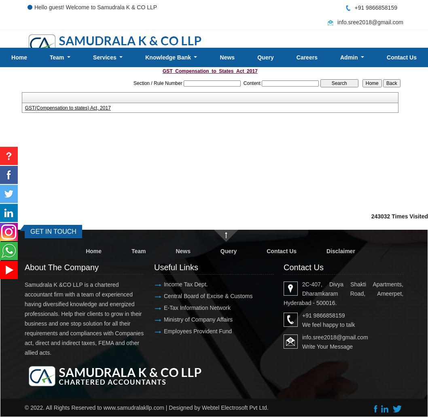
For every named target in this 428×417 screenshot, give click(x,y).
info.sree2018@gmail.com (370, 22)
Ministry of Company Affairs (198, 319)
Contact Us (282, 251)
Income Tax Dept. (186, 284)
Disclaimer (340, 251)
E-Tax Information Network (197, 308)
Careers (307, 57)
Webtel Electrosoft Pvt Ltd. (235, 407)
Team (138, 251)
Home (19, 57)
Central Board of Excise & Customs (208, 296)
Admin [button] (349, 57)
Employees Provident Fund (198, 331)
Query (265, 57)
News (227, 57)
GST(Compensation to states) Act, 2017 (68, 108)
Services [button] (105, 57)
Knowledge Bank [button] (169, 57)
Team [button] (58, 57)
